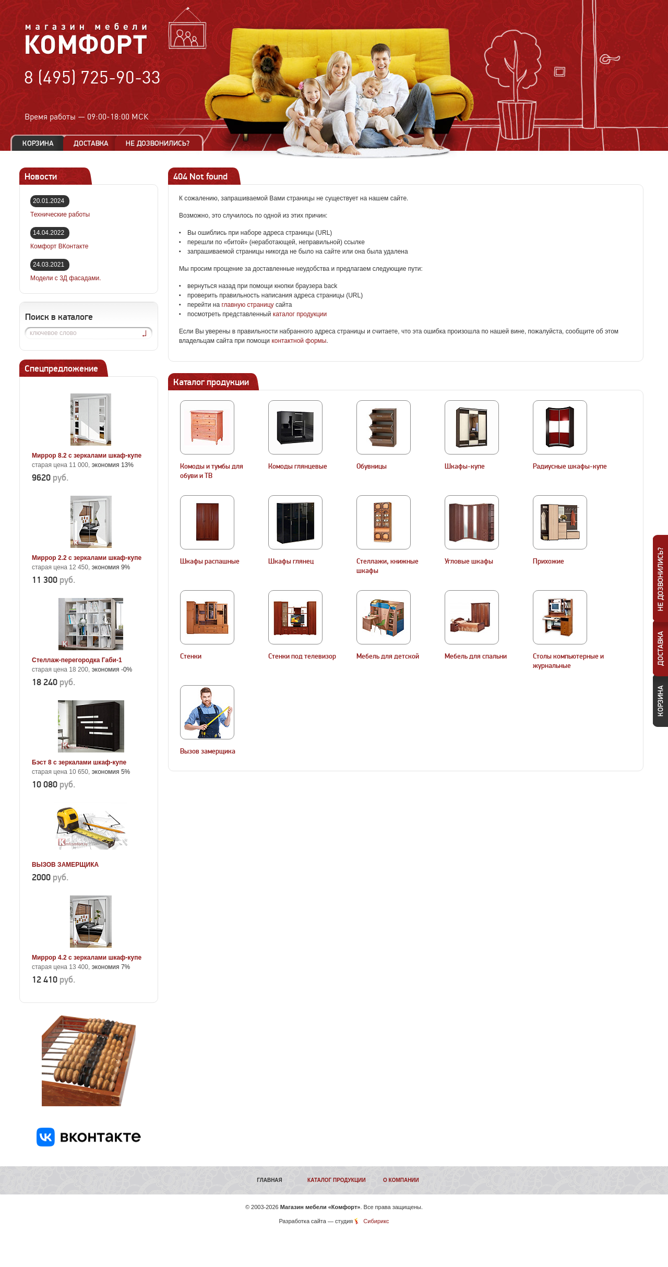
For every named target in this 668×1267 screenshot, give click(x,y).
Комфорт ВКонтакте (59, 246)
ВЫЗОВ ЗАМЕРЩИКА (65, 864)
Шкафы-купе (465, 466)
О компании (401, 1180)
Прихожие (548, 561)
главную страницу (247, 304)
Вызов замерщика (207, 751)
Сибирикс (376, 1221)
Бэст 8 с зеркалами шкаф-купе (79, 762)
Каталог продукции (336, 1180)
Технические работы (60, 214)
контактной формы (298, 340)
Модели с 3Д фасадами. (65, 278)
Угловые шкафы (469, 561)
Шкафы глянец (291, 561)
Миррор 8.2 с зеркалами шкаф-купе (86, 455)
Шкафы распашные (210, 561)
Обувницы (371, 466)
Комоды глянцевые (297, 466)
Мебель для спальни (476, 656)
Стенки (190, 656)
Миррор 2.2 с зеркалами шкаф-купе (86, 557)
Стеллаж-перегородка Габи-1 (77, 660)
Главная (269, 1180)
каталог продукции (300, 314)
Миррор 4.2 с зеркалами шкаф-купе (86, 957)
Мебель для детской (387, 656)
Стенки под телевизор (302, 656)
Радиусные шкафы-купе (570, 466)
